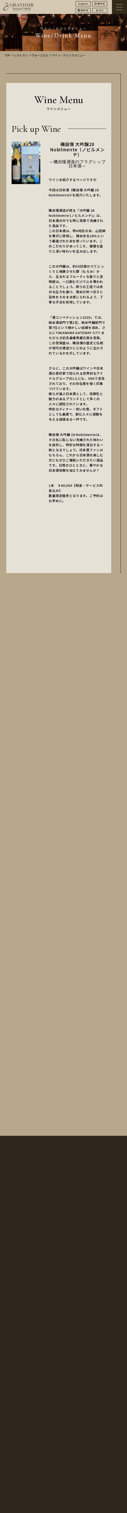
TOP (7, 55)
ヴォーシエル (40, 55)
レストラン (21, 55)
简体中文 (99, 3)
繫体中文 (83, 10)
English (83, 3)
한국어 (100, 10)
